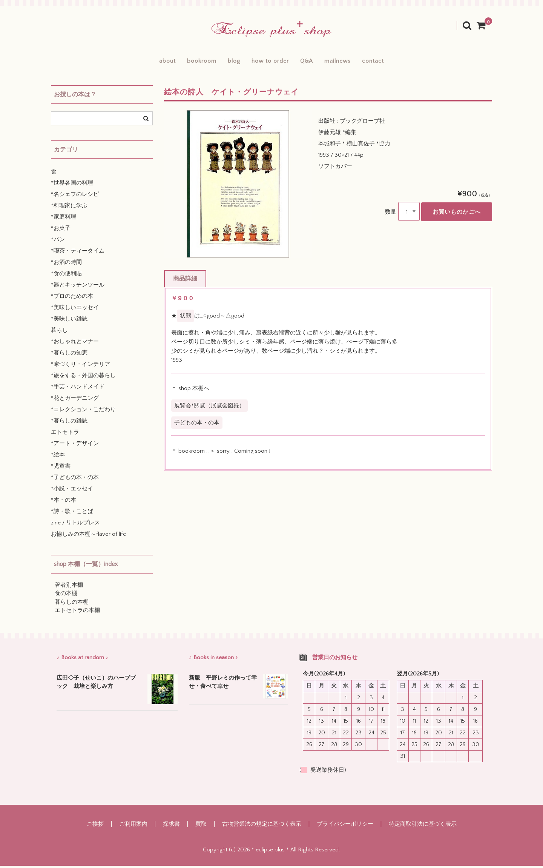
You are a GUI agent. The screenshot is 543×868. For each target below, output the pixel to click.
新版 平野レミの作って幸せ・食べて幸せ (223, 684)
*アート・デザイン (75, 446)
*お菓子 (61, 231)
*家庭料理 (63, 219)
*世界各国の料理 (72, 185)
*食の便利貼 (66, 276)
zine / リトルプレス (75, 525)
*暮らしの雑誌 (69, 423)
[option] (238, 186)
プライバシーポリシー (345, 826)
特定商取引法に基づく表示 (423, 826)
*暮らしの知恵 (69, 355)
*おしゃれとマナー (75, 344)
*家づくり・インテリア (80, 367)
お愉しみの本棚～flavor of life (88, 536)
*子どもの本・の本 (75, 480)
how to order (270, 62)
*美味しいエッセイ (75, 310)
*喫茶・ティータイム (77, 253)
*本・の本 (63, 503)
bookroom (187, 62)
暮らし (59, 333)
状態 (185, 318)
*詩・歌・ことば (72, 514)
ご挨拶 (95, 826)
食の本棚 (66, 596)
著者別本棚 (69, 587)
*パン (58, 242)
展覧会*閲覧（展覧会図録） (209, 408)
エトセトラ (65, 435)
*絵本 (58, 457)
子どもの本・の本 (196, 425)
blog (226, 62)
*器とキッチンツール (77, 287)
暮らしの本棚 (72, 604)
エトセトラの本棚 (77, 613)
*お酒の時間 (66, 265)
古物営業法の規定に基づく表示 (261, 826)
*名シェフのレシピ (75, 197)
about (146, 62)
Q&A (314, 62)
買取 (201, 826)
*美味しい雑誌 (69, 321)
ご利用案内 (133, 826)
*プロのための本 (72, 299)
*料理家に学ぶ (69, 208)
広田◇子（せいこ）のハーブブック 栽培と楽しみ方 (96, 684)
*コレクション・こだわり (83, 412)
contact (395, 62)
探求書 (171, 826)
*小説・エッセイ (72, 491)
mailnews (352, 62)
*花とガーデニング (75, 401)
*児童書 (61, 469)
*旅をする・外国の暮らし (83, 378)
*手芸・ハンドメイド (77, 389)
